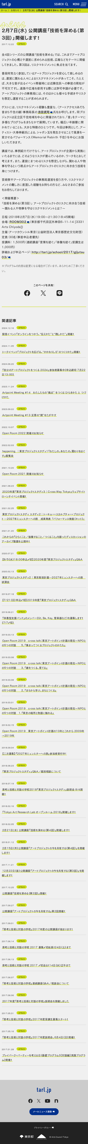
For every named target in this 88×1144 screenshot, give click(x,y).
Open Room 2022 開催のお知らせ (23, 433)
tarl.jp (6, 4)
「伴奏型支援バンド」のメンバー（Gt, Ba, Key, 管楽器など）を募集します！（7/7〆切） (42, 620)
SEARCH (61, 4)
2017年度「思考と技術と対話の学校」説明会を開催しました (35, 1001)
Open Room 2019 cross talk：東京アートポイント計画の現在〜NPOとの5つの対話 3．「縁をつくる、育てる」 (44, 665)
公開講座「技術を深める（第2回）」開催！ (24, 893)
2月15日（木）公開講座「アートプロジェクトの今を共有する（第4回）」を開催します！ (43, 850)
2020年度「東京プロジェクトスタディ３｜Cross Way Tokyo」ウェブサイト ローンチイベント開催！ (43, 493)
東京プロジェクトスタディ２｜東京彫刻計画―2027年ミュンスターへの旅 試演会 (44, 579)
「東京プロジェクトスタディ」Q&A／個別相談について (31, 771)
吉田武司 (44, 112)
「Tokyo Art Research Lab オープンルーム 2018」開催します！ (39, 812)
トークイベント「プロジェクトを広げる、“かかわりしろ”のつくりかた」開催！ (41, 352)
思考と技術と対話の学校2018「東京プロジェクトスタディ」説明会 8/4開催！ (42, 791)
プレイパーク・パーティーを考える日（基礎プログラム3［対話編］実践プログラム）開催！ (43, 1057)
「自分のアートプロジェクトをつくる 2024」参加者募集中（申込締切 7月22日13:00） (44, 372)
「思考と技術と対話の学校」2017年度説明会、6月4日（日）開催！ (38, 1037)
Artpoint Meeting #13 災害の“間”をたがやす (29, 415)
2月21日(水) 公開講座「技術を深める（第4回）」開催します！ (36, 830)
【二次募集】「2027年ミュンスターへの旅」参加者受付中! (34, 753)
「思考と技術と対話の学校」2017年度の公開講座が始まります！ (37, 929)
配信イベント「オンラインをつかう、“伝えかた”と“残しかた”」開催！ (38, 334)
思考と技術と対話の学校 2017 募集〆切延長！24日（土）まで (36, 947)
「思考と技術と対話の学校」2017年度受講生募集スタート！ (35, 1019)
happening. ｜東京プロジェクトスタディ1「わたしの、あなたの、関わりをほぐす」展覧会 (43, 453)
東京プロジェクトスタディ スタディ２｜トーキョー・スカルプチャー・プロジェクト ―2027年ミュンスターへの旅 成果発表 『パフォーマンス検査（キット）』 (43, 516)
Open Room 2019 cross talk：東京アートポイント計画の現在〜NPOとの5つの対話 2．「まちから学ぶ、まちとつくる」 (44, 687)
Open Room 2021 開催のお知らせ (23, 473)
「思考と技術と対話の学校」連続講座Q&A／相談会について (35, 983)
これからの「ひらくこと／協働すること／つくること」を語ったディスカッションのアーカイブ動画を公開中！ (44, 539)
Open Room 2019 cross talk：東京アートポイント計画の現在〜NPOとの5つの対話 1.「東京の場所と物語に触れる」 (44, 710)
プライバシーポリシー (44, 1127)
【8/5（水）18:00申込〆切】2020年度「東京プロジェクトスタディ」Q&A (42, 559)
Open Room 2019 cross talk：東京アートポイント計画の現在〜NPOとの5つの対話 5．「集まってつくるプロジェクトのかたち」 (44, 642)
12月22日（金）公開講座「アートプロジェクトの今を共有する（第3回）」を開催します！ (43, 872)
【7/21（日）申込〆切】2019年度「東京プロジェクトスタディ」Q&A (39, 600)
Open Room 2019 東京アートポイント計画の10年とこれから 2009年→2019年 (43, 733)
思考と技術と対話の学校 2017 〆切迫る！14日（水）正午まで (36, 965)
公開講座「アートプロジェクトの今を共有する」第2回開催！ (33, 911)
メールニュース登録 (44, 1111)
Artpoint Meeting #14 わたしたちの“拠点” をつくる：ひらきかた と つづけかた (44, 394)
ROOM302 (18, 221)
